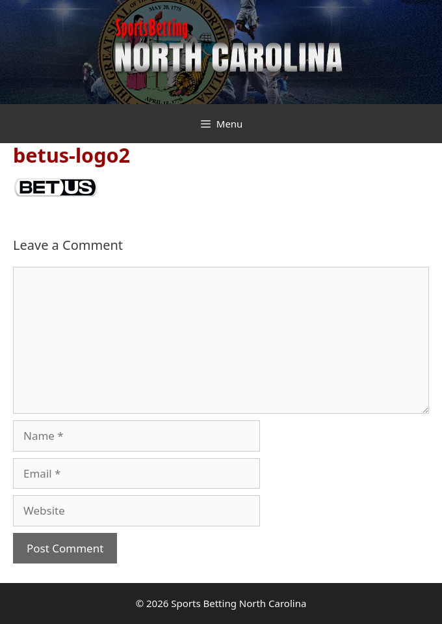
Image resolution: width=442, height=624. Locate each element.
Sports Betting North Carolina (238, 603)
